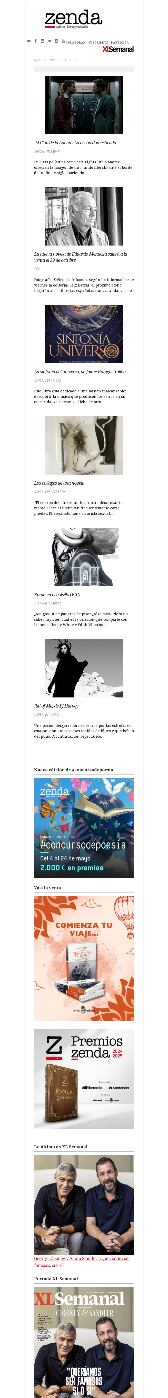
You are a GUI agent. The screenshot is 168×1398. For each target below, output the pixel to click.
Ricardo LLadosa (47, 603)
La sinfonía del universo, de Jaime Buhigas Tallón (80, 371)
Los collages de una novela (59, 483)
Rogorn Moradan (46, 151)
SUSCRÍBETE (98, 42)
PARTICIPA (120, 42)
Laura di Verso (46, 714)
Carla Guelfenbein (49, 492)
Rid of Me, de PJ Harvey (56, 706)
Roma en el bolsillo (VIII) (57, 594)
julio (64, 60)
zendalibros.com (47, 380)
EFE (36, 269)
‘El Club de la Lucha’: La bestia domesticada (75, 142)
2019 (51, 60)
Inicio (37, 60)
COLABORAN (76, 42)
